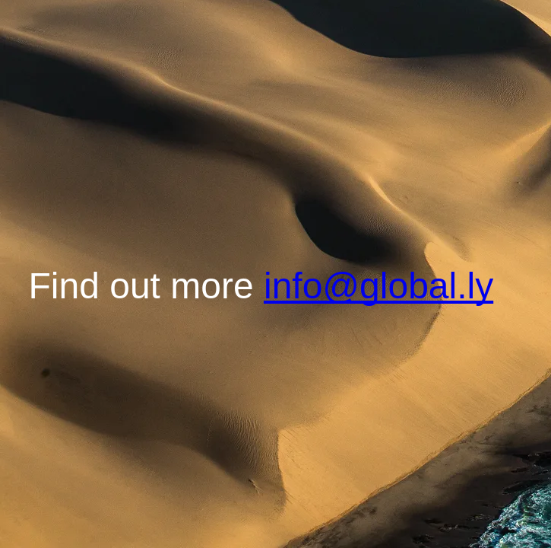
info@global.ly (378, 286)
